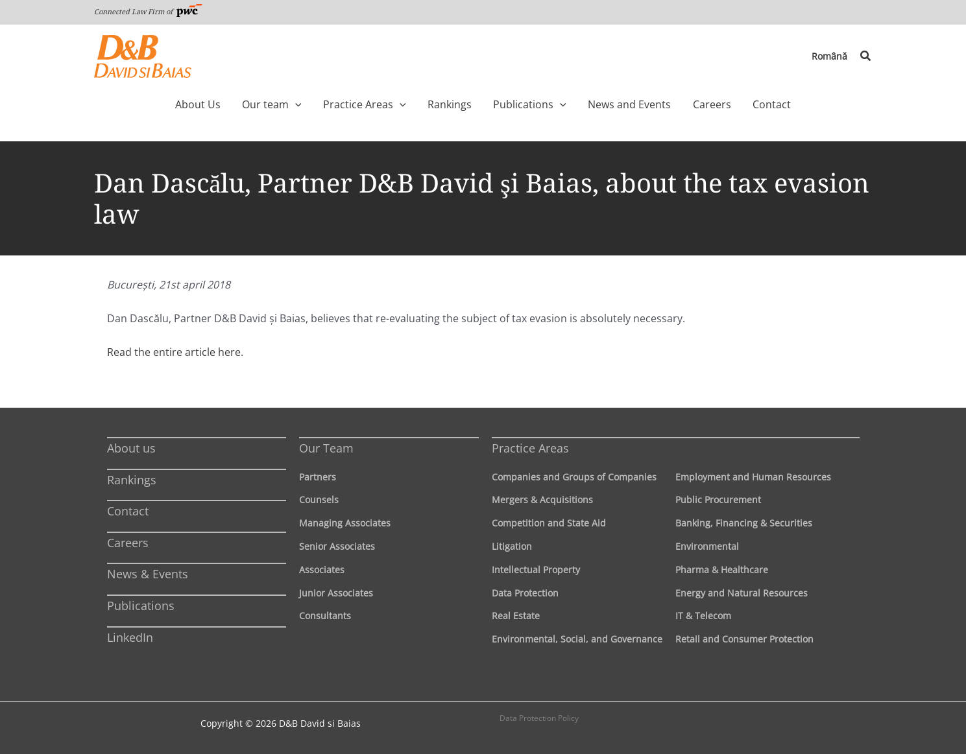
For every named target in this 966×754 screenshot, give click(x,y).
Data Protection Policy (539, 718)
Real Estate (516, 615)
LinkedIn (130, 637)
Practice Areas (530, 448)
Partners (317, 477)
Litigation (512, 546)
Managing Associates (345, 523)
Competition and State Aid (549, 523)
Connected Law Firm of (148, 11)
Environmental (707, 546)
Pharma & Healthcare (721, 569)
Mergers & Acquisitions (542, 499)
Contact (128, 511)
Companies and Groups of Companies (574, 477)
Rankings (131, 480)
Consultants (325, 615)
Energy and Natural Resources (741, 593)
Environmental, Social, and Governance (577, 639)
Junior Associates (336, 593)
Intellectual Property (536, 569)
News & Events (147, 574)
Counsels (319, 499)
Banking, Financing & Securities (743, 523)
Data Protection (525, 593)
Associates (321, 569)
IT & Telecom (703, 615)
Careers (128, 542)
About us (131, 448)
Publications (141, 605)
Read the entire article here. (175, 352)
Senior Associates (337, 546)
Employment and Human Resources (753, 477)
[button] (866, 56)
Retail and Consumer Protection (744, 639)
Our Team (326, 448)
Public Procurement (718, 499)
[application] (317, 104)
